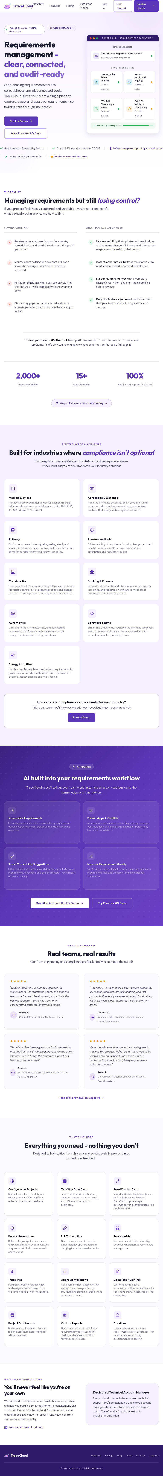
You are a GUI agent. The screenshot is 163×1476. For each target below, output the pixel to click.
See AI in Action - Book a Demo (59, 903)
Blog (119, 1455)
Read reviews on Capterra (68, 157)
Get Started (121, 6)
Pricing (70, 5)
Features (55, 5)
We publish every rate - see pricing (81, 403)
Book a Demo (146, 6)
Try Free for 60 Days (112, 903)
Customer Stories (86, 6)
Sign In (105, 6)
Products (37, 5)
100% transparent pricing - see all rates (136, 148)
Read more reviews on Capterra (81, 1098)
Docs (129, 1455)
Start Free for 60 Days (25, 133)
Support (154, 1455)
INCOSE (140, 1455)
